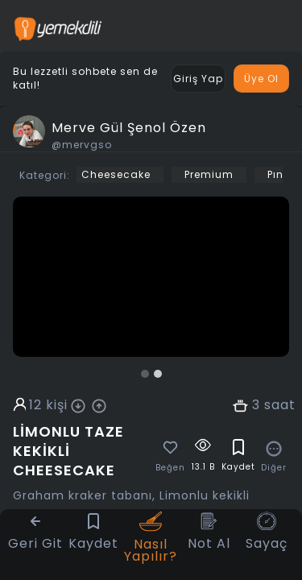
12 (35, 405)
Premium (209, 174)
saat (280, 405)
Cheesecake (116, 174)
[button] (145, 374)
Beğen (170, 468)
